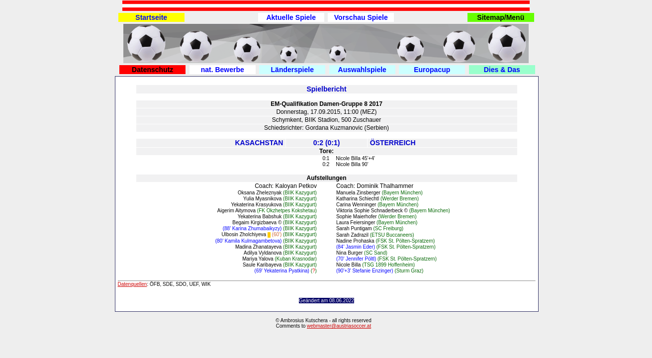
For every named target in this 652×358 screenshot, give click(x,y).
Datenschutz (152, 70)
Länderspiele (292, 70)
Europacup (432, 70)
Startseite (151, 17)
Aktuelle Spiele (291, 17)
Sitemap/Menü (500, 17)
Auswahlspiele (362, 70)
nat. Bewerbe (222, 70)
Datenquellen (132, 284)
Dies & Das (502, 70)
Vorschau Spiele (361, 17)
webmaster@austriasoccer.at (339, 326)
